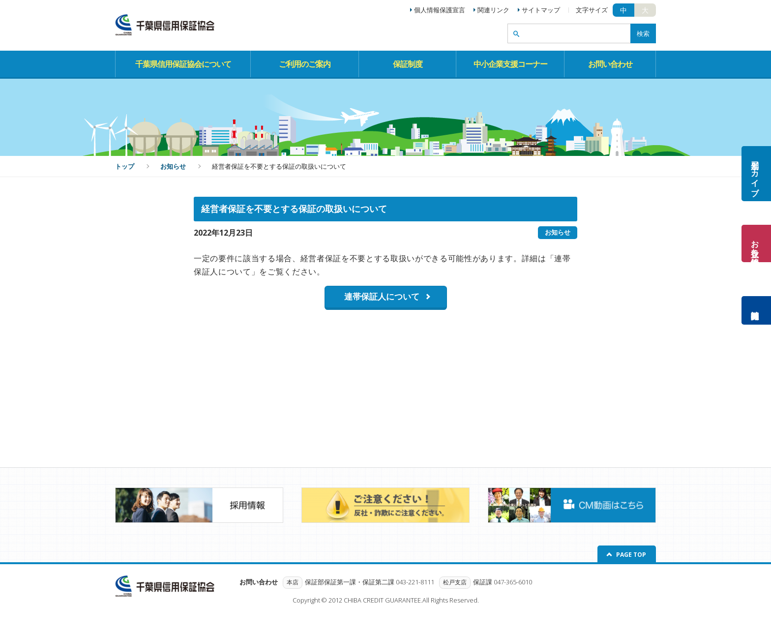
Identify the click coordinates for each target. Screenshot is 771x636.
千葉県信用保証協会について (183, 64)
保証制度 (407, 64)
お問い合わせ (610, 64)
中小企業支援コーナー (510, 64)
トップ (124, 166)
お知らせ (173, 166)
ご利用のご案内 (304, 64)
